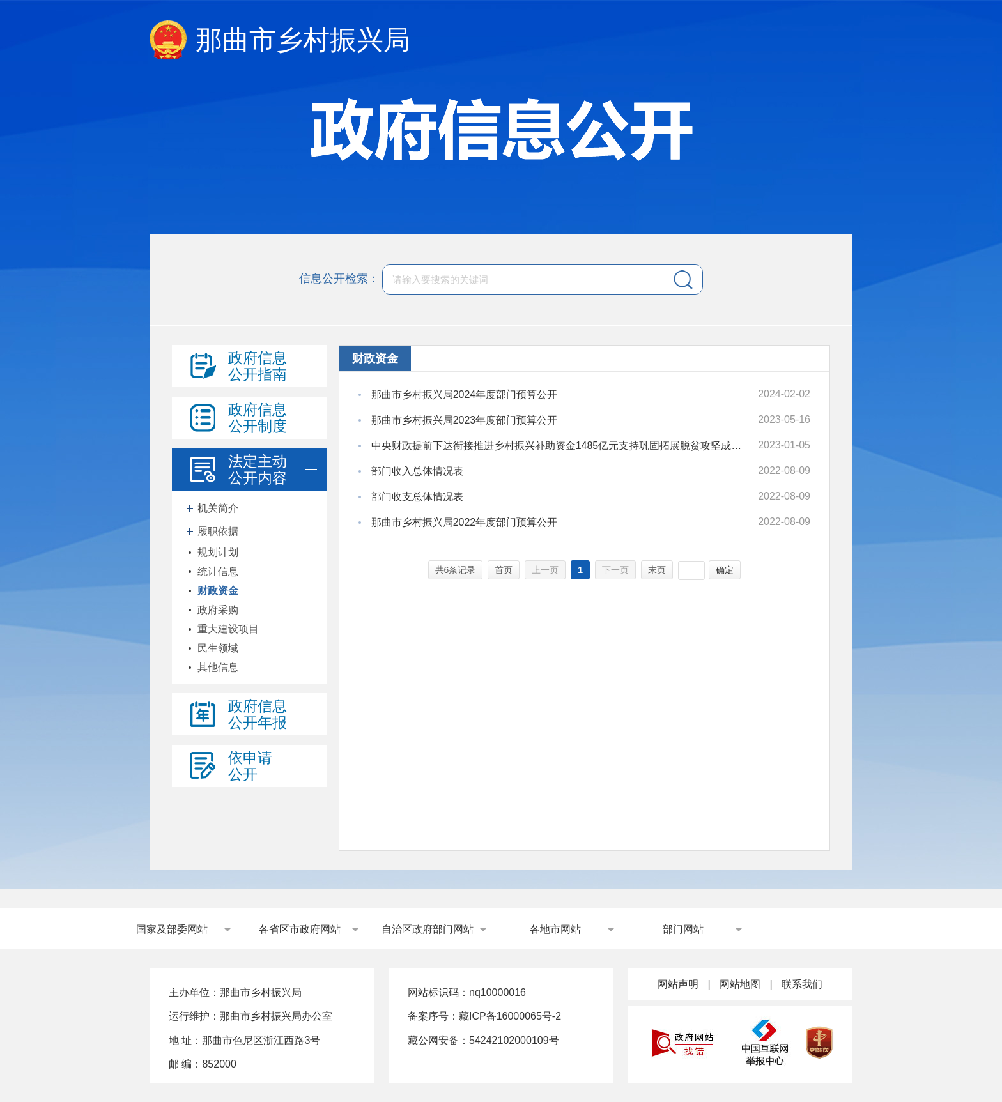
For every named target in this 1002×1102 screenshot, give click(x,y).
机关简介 (217, 508)
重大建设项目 (228, 629)
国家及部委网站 (172, 929)
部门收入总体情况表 (417, 471)
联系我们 (802, 984)
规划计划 (217, 552)
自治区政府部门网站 (428, 929)
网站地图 (740, 984)
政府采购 (217, 609)
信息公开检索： (339, 278)
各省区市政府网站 (300, 929)
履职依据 (217, 531)
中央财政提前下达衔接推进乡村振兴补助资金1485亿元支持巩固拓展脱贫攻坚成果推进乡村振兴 (558, 445)
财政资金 (217, 590)
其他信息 (217, 667)
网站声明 (678, 984)
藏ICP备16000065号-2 (510, 1016)
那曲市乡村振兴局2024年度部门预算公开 (464, 394)
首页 (504, 570)
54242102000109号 (514, 1040)
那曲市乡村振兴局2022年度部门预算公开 (464, 522)
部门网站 (683, 929)
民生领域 (217, 648)
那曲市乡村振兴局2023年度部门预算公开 (464, 420)
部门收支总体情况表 (417, 496)
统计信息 (217, 571)
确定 (725, 570)
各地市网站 (555, 929)
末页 (657, 570)
